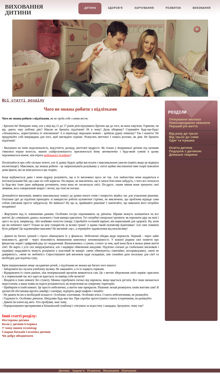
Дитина (64, 370)
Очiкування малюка (185, 119)
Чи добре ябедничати (17, 336)
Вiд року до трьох (183, 133)
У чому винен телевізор (19, 328)
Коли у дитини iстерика (19, 324)
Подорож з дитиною (185, 151)
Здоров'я (78, 370)
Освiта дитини (180, 148)
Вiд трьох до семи (183, 137)
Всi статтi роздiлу (23, 100)
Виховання (111, 370)
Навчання (129, 370)
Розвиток (93, 370)
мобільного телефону (57, 155)
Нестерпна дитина (15, 320)
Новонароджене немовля (189, 123)
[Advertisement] (188, 239)
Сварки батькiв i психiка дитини (26, 332)
